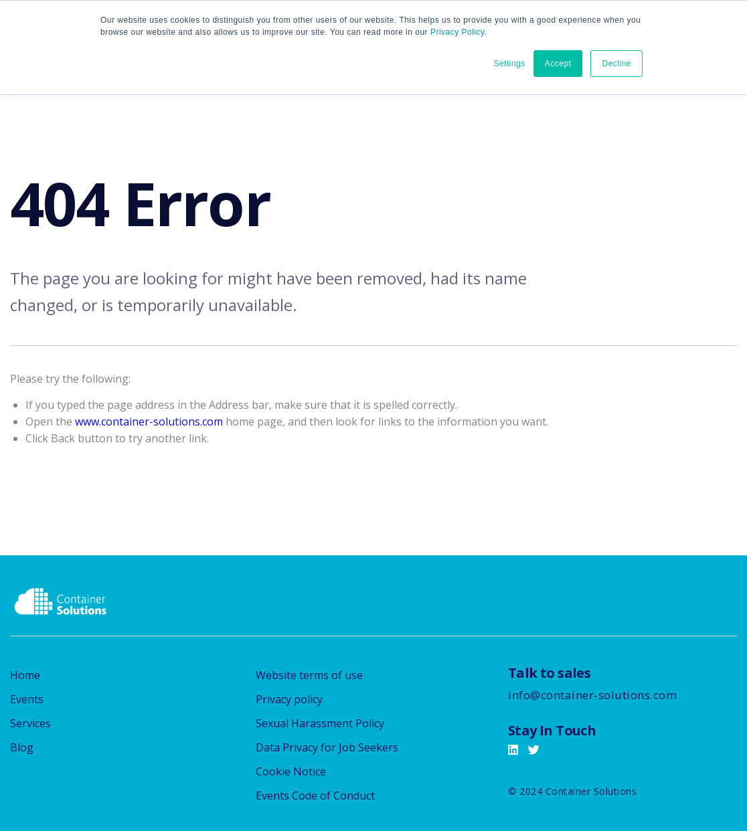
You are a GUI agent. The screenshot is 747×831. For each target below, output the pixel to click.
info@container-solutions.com (592, 695)
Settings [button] (509, 63)
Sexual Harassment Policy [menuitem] (320, 723)
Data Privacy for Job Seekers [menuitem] (327, 747)
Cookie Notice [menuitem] (291, 771)
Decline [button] (616, 63)
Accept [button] (558, 63)
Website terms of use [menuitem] (309, 675)
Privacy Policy (457, 32)
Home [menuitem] (25, 675)
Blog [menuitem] (21, 747)
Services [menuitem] (30, 723)
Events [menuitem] (27, 699)
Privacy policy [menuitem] (289, 699)
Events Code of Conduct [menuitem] (315, 795)
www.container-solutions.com (149, 421)
